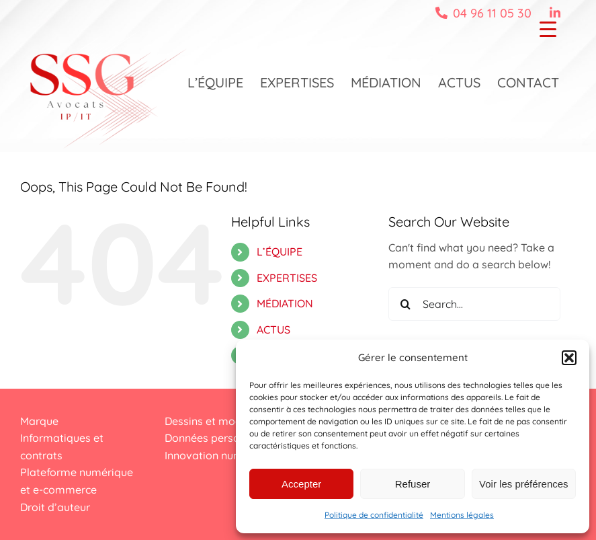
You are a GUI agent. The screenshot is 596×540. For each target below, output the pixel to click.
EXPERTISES (287, 277)
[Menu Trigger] (547, 28)
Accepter (301, 484)
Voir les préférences (523, 484)
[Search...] (474, 304)
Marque (39, 421)
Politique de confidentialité (374, 515)
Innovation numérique (220, 455)
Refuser (413, 484)
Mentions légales (462, 515)
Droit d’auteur (55, 507)
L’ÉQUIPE (279, 251)
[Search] (405, 304)
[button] (569, 357)
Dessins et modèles (213, 421)
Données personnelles (220, 438)
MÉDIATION (285, 303)
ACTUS (273, 329)
